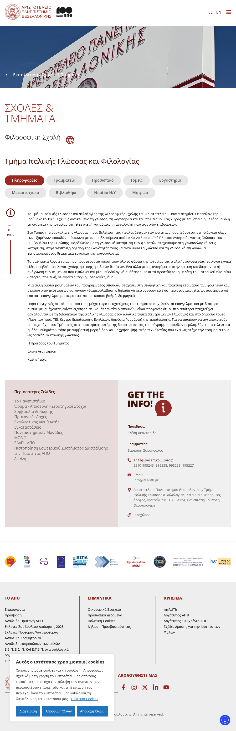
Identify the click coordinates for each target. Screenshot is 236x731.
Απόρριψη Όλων (58, 711)
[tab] (24, 180)
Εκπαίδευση (25, 74)
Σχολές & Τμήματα (60, 74)
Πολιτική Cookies (84, 699)
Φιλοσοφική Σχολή (33, 136)
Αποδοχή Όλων (92, 711)
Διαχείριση (28, 711)
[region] (62, 687)
